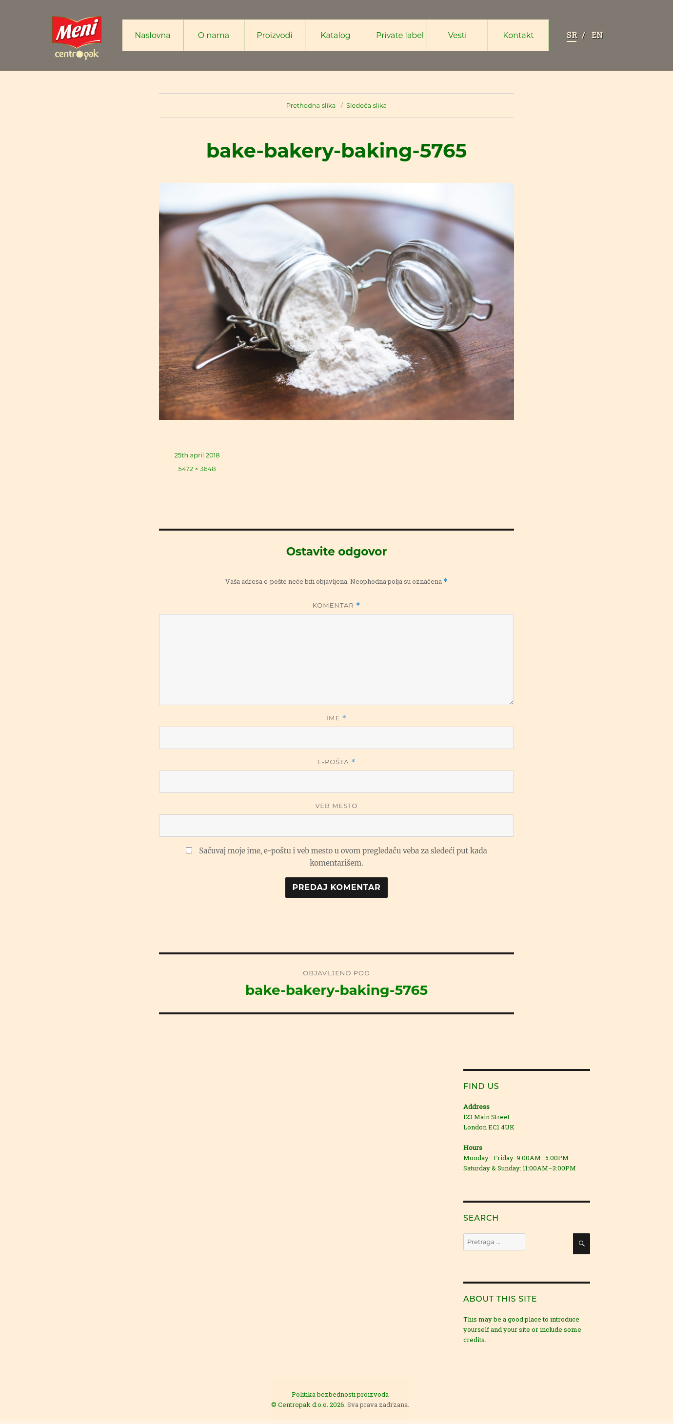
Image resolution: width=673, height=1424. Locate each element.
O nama (213, 35)
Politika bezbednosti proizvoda (340, 1394)
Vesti (457, 35)
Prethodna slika (311, 105)
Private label (400, 35)
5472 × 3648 (197, 469)
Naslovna (152, 35)
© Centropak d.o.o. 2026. (309, 1404)
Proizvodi (274, 35)
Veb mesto (336, 806)
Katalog (335, 35)
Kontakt (518, 35)
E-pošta (336, 762)
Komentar (337, 605)
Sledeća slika (366, 105)
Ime (336, 718)
